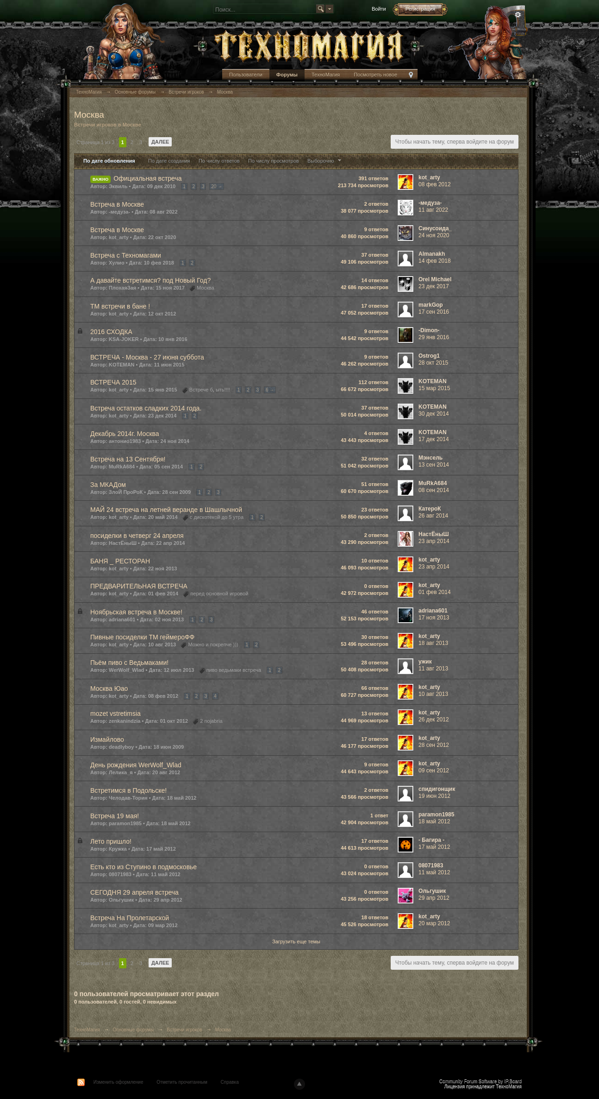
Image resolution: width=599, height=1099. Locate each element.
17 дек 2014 (433, 439)
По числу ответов (219, 161)
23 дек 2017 (433, 286)
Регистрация (420, 9)
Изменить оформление (119, 1082)
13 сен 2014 (433, 464)
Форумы (287, 74)
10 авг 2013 (433, 694)
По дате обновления (109, 161)
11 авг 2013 (433, 668)
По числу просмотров (273, 161)
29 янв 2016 (433, 337)
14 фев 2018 (434, 261)
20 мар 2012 (434, 923)
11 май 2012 (434, 872)
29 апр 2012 (433, 898)
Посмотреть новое (375, 74)
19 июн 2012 (434, 796)
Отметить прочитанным (181, 1082)
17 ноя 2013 (433, 617)
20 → (216, 186)
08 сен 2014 (433, 490)
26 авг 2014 (433, 515)
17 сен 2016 (433, 312)
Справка (230, 1082)
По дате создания (169, 161)
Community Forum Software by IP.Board (480, 1081)
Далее (160, 142)
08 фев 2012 (434, 184)
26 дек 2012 (433, 719)
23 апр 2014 (433, 541)
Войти (379, 9)
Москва (223, 1029)
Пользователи (245, 74)
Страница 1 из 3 (95, 142)
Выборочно (325, 161)
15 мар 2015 (434, 388)
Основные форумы (133, 1029)
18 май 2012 (434, 821)
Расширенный (518, 15)
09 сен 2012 (433, 770)
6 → (270, 389)
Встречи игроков (184, 1029)
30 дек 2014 (433, 414)
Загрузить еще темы (296, 941)
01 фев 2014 (434, 592)
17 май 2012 (434, 847)
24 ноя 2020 (433, 235)
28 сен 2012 (433, 745)
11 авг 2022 (433, 210)
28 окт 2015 (433, 363)
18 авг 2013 (433, 643)
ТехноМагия (326, 74)
